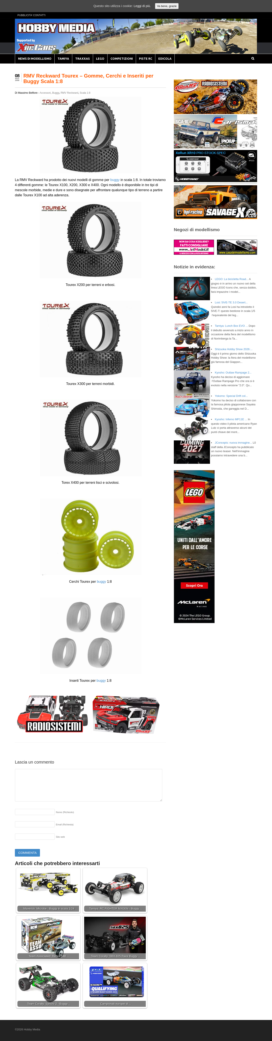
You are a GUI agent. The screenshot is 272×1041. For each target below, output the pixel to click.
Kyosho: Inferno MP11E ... (231, 419)
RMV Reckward (69, 92)
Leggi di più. (142, 6)
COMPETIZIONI (121, 58)
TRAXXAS (82, 58)
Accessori (45, 92)
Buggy (55, 92)
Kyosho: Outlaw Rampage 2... (233, 372)
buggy (115, 180)
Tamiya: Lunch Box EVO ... (231, 325)
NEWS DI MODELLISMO (34, 58)
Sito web (60, 837)
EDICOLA (164, 58)
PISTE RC (145, 58)
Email (65, 824)
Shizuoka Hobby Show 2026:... (234, 349)
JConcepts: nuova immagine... (233, 442)
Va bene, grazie (167, 6)
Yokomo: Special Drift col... (231, 395)
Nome (65, 812)
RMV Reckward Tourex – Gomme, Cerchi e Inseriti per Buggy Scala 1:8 (88, 78)
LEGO (100, 58)
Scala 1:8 (85, 92)
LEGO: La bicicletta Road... (231, 279)
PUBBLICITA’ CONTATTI (31, 15)
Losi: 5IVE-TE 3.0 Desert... (231, 302)
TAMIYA (63, 58)
